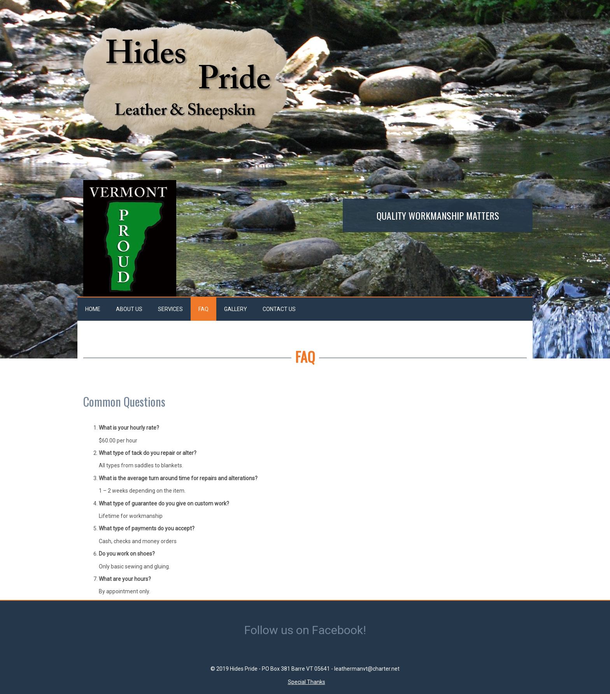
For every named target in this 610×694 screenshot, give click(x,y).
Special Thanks (306, 682)
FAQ (203, 309)
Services (170, 309)
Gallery (235, 309)
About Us (129, 309)
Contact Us (279, 309)
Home (92, 309)
